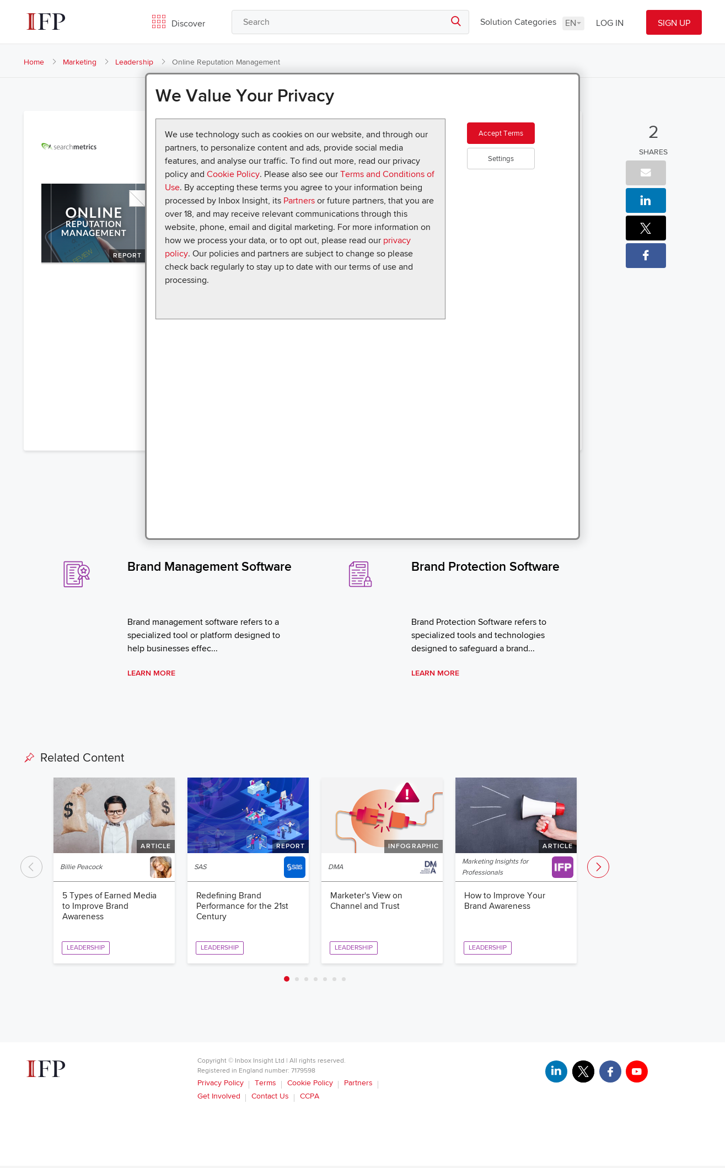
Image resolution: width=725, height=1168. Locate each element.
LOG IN (610, 23)
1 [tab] (286, 981)
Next (598, 868)
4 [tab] (316, 981)
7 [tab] (344, 981)
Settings (515, 172)
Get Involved (218, 1098)
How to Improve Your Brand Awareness (505, 902)
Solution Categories (518, 22)
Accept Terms (515, 140)
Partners (299, 200)
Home (34, 62)
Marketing (79, 62)
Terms (265, 1085)
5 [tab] (325, 981)
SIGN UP (674, 23)
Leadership (134, 62)
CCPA (309, 1098)
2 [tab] (297, 981)
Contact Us (270, 1098)
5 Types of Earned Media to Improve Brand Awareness (110, 908)
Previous (31, 868)
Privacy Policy (220, 1085)
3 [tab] (306, 981)
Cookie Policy (233, 174)
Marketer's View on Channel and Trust (367, 902)
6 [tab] (334, 981)
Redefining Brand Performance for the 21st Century (242, 908)
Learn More (151, 674)
